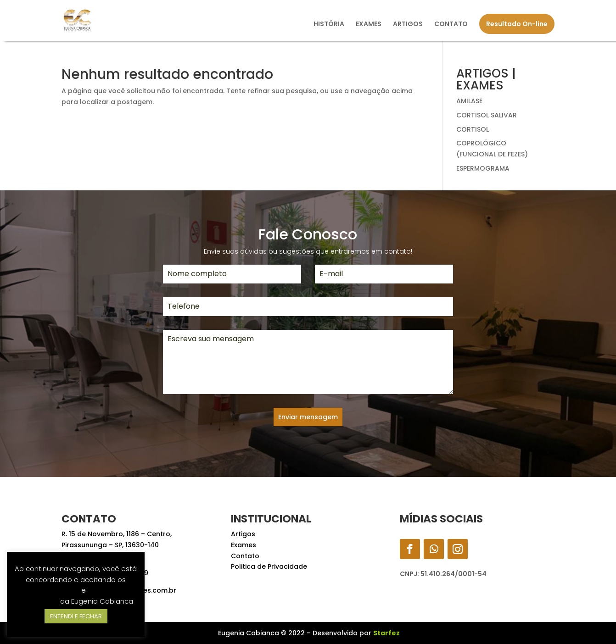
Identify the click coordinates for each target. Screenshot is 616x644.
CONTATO (451, 24)
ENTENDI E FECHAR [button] (76, 616)
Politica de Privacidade (269, 566)
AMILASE (469, 100)
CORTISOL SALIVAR (486, 115)
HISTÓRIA (329, 24)
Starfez (386, 633)
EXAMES (368, 24)
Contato (245, 556)
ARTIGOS (408, 24)
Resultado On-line (517, 23)
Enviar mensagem (308, 417)
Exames (243, 545)
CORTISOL (472, 129)
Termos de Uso (53, 590)
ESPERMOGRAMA (483, 168)
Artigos (243, 534)
